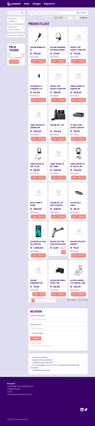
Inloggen (37, 3)
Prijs (75, 18)
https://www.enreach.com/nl (19, 394)
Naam (67, 18)
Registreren (49, 3)
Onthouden (36, 333)
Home (26, 3)
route (9, 392)
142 (50, 301)
